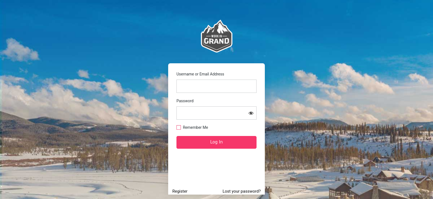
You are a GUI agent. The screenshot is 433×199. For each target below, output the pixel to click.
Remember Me (195, 127)
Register (180, 191)
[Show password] (251, 113)
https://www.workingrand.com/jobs (216, 36)
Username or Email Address (200, 74)
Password (185, 101)
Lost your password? (242, 191)
